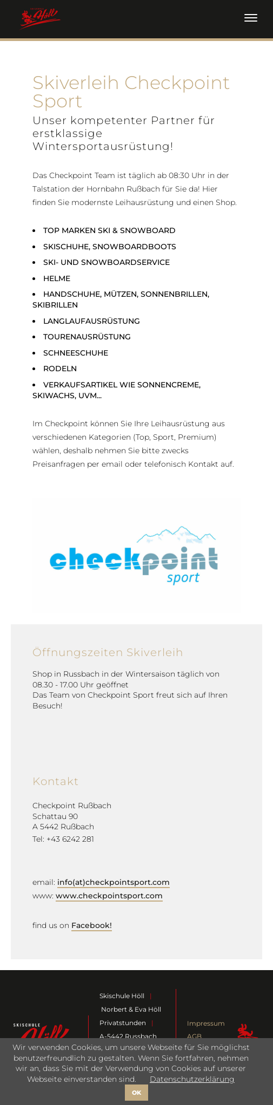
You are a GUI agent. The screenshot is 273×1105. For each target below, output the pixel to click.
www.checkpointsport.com (109, 896)
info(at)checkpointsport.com (113, 882)
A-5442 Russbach (128, 1036)
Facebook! (91, 925)
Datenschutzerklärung (192, 1079)
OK (136, 1092)
